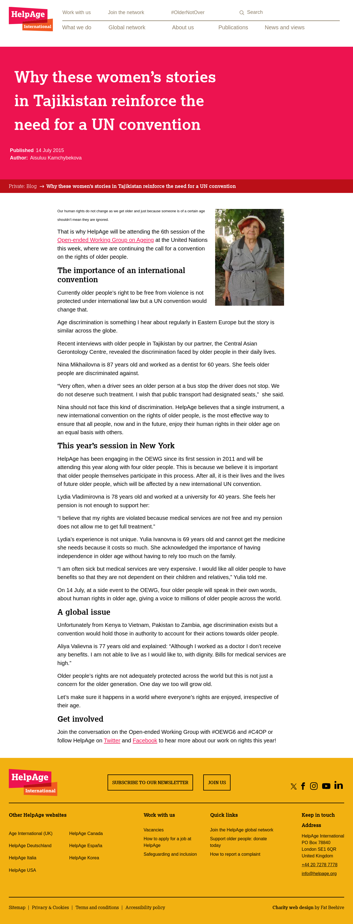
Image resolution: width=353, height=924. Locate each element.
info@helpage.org (319, 873)
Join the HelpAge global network (241, 830)
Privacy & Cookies (50, 907)
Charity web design (293, 907)
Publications (233, 27)
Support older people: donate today (238, 842)
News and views (285, 27)
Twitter (112, 740)
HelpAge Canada (86, 833)
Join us (217, 782)
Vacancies (154, 830)
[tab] (27, 186)
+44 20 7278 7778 (319, 864)
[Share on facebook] (303, 786)
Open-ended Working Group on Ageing (105, 240)
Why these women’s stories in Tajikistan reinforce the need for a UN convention (141, 186)
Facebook (145, 740)
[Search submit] (242, 12)
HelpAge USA (22, 870)
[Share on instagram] (313, 786)
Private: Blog (23, 186)
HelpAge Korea (84, 857)
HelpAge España (85, 845)
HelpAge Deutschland (30, 845)
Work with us (77, 12)
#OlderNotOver (188, 12)
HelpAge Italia (22, 857)
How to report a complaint (235, 854)
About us (183, 27)
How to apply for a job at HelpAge (167, 842)
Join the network (126, 12)
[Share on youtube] (326, 786)
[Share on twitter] (294, 786)
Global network (127, 27)
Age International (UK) (30, 833)
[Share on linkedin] (338, 786)
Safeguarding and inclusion (170, 854)
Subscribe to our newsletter (150, 782)
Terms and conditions (97, 907)
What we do (77, 27)
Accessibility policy (145, 907)
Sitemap (17, 907)
